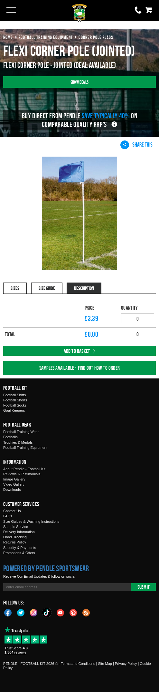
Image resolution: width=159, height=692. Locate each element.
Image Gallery (14, 479)
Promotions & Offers (19, 553)
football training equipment (46, 37)
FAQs (7, 516)
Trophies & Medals (18, 442)
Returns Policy (14, 542)
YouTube (60, 612)
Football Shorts (15, 400)
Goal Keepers (14, 410)
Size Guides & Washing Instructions (31, 521)
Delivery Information (19, 532)
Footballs (10, 437)
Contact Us (12, 511)
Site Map (105, 664)
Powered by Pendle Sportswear (46, 568)
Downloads (12, 489)
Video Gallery (13, 484)
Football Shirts (14, 395)
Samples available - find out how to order (79, 368)
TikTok (47, 612)
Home (8, 37)
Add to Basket (77, 351)
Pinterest (73, 612)
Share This (136, 144)
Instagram (34, 612)
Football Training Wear (21, 432)
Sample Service (15, 527)
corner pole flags (96, 37)
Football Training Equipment (25, 447)
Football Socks (14, 405)
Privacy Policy (126, 664)
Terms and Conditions (78, 664)
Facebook (8, 612)
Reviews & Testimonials (21, 474)
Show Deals (79, 81)
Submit (143, 587)
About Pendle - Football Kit (24, 469)
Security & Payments (19, 548)
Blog (86, 612)
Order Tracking (15, 537)
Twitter (21, 612)
